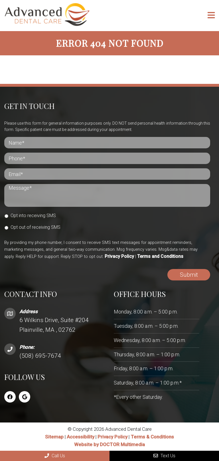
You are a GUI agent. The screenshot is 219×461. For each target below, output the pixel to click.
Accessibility (80, 436)
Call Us (54, 455)
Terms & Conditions (152, 436)
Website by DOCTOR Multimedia (109, 444)
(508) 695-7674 (40, 355)
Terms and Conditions (160, 256)
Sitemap (54, 436)
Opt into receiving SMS (33, 215)
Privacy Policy (119, 256)
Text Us (164, 455)
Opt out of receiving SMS (35, 227)
